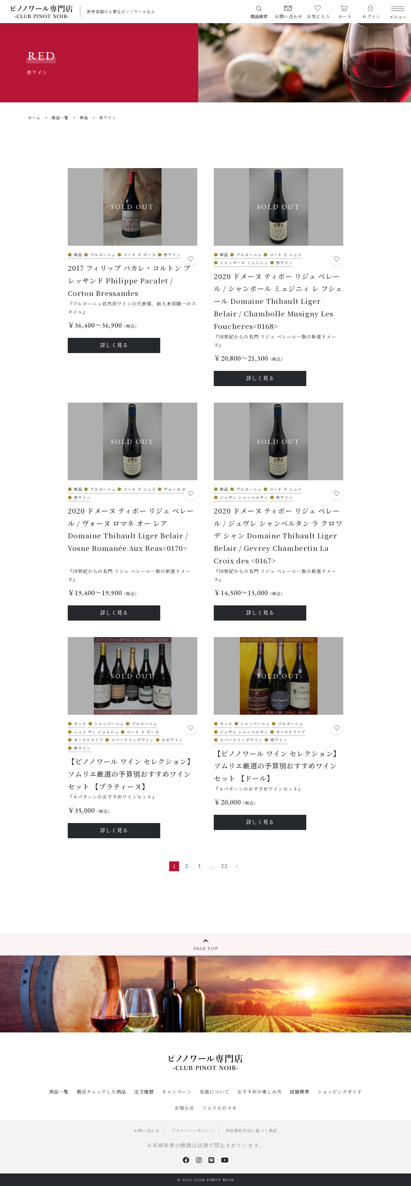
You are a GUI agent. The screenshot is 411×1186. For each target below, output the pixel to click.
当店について (214, 1091)
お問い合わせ (147, 1130)
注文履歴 (144, 1091)
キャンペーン (177, 1091)
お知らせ (184, 1107)
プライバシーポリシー (192, 1130)
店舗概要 (300, 1091)
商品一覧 (59, 1091)
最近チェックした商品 (101, 1091)
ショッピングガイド (340, 1091)
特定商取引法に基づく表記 (251, 1130)
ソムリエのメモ (219, 1107)
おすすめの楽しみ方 (259, 1091)
